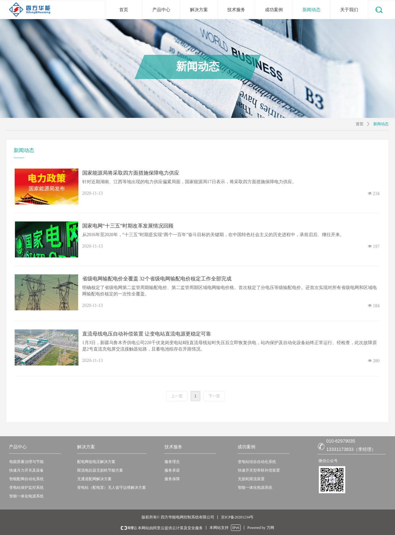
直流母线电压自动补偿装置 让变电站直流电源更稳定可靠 (146, 333)
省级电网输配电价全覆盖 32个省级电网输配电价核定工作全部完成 (156, 278)
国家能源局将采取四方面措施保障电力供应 (130, 173)
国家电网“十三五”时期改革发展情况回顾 (127, 225)
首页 (359, 124)
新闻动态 (381, 124)
